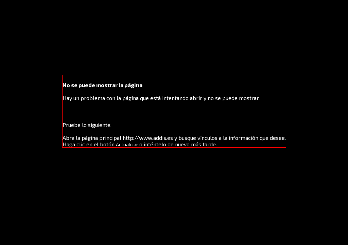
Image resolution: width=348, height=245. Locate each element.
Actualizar (127, 144)
